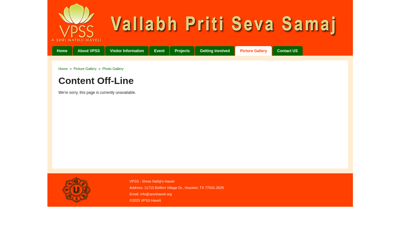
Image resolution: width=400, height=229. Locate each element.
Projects (182, 51)
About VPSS (89, 51)
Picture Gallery (253, 51)
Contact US (287, 51)
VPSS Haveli (208, 23)
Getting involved (215, 51)
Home (62, 51)
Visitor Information (127, 51)
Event (159, 51)
